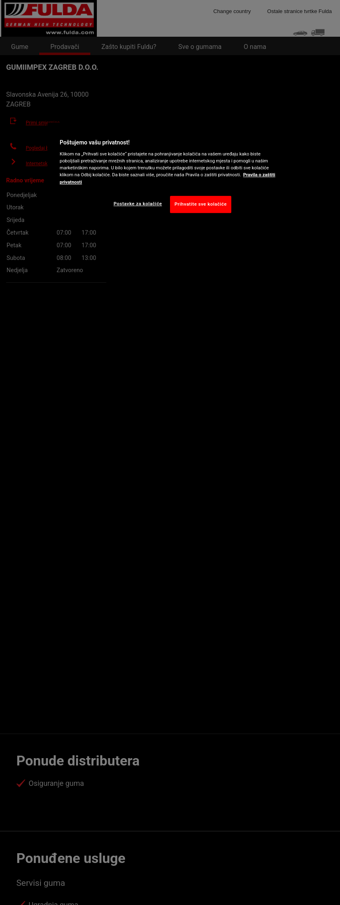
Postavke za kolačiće (138, 203)
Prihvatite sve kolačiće (200, 204)
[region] (170, 174)
